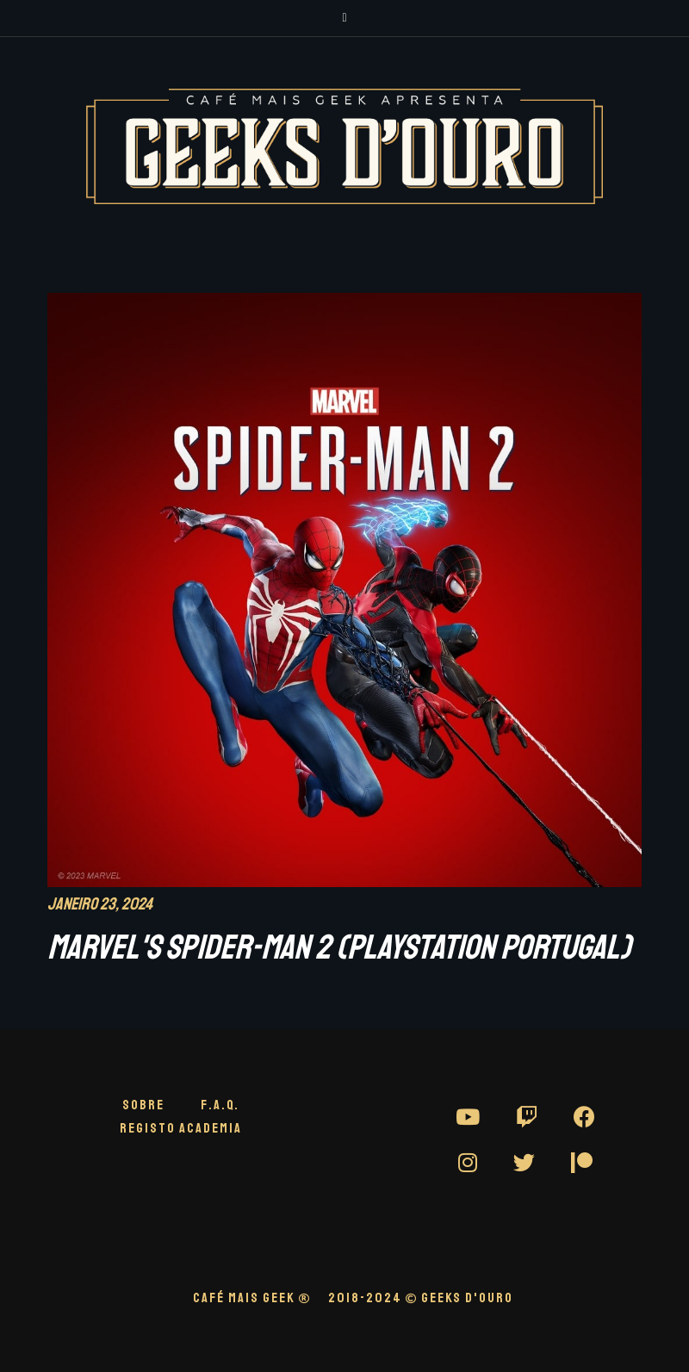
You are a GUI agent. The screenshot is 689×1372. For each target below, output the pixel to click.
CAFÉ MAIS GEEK (252, 1298)
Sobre (143, 1105)
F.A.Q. (220, 1105)
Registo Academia (181, 1128)
